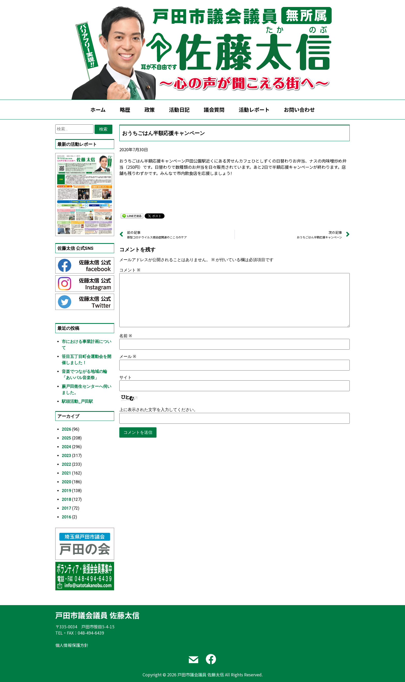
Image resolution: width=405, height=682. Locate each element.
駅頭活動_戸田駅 (77, 401)
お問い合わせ (299, 109)
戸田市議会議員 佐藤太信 (97, 614)
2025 (66, 438)
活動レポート (254, 109)
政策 (149, 109)
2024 (66, 446)
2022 (66, 464)
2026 (66, 429)
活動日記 (179, 109)
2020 (66, 481)
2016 (66, 517)
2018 (66, 499)
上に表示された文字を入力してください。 (158, 410)
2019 (66, 490)
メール (127, 357)
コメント (129, 270)
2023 (66, 455)
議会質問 (214, 109)
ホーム (98, 109)
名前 (125, 336)
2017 (66, 508)
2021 (66, 473)
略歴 (125, 109)
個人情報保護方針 (71, 645)
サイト (125, 377)
